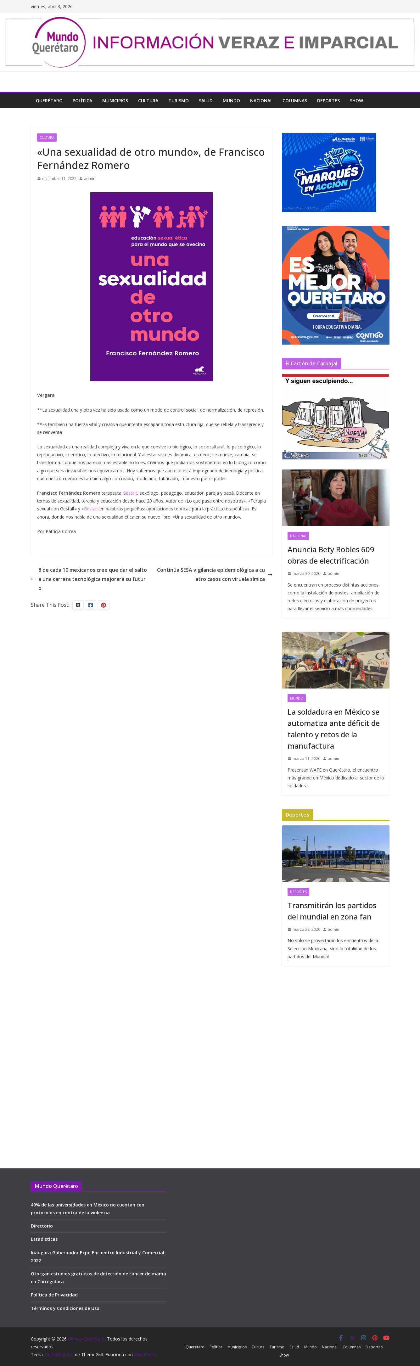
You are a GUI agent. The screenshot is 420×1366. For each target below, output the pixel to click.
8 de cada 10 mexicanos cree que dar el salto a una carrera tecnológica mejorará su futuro (89, 579)
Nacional (261, 101)
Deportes (328, 101)
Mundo (231, 101)
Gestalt (130, 493)
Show (356, 101)
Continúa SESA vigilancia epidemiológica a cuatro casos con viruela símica (214, 574)
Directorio (42, 1226)
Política (82, 101)
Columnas (295, 101)
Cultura (148, 101)
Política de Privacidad (54, 1295)
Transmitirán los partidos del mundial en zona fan (332, 911)
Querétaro (49, 101)
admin (89, 178)
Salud (206, 101)
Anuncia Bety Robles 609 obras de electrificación (331, 555)
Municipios (115, 101)
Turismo (178, 101)
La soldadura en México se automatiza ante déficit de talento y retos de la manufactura (334, 728)
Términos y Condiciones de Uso (65, 1308)
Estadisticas (44, 1239)
